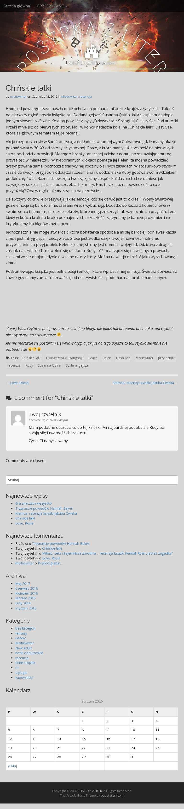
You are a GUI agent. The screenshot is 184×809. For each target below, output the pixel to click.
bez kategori (25, 628)
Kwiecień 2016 (26, 593)
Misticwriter (69, 96)
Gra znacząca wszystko (33, 503)
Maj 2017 (22, 583)
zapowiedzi (24, 677)
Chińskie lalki (31, 358)
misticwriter (18, 96)
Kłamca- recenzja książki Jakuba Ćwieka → (145, 382)
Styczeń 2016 (25, 608)
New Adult (23, 648)
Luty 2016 (23, 603)
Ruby (29, 365)
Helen (106, 358)
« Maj (12, 766)
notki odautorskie (29, 653)
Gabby (20, 638)
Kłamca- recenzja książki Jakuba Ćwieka (46, 513)
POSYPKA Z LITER (90, 791)
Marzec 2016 (25, 598)
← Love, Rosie (17, 382)
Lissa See (123, 358)
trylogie (21, 672)
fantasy (21, 633)
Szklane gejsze (77, 365)
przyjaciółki (166, 358)
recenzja (85, 96)
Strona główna (17, 6)
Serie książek (25, 662)
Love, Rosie (24, 523)
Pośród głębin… (50, 563)
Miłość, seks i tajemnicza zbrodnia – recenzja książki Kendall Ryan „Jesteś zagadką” (107, 553)
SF (17, 667)
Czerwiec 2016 (26, 588)
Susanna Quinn (49, 365)
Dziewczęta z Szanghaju (65, 358)
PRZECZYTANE (52, 6)
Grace (93, 358)
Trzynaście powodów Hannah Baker (43, 508)
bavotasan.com (112, 795)
